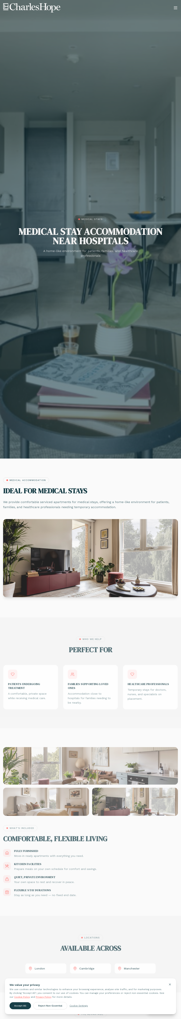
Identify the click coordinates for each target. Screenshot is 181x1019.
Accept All (20, 1005)
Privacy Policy (43, 997)
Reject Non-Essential (50, 1005)
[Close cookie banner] (169, 984)
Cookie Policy (22, 997)
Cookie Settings (79, 1005)
